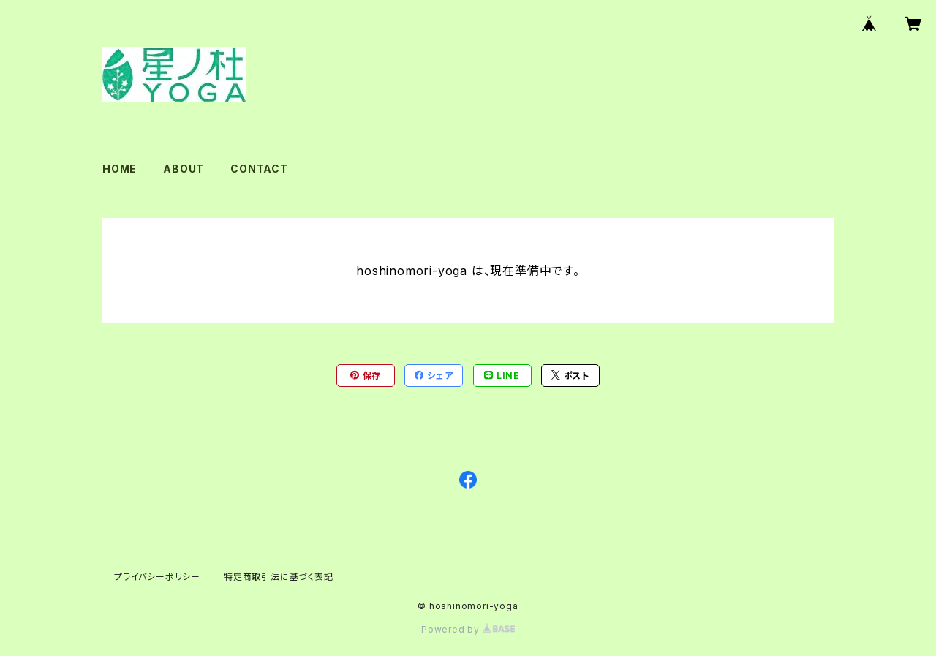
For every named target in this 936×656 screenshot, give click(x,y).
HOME (119, 168)
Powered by (468, 629)
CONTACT (259, 168)
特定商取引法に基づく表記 (278, 576)
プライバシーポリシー (157, 576)
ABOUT (183, 168)
